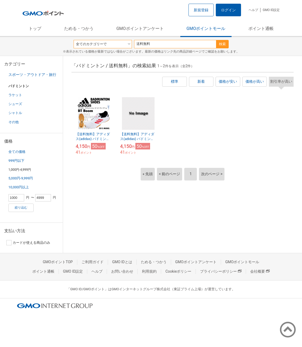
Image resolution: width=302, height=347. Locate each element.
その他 (13, 122)
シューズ (15, 104)
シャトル (15, 113)
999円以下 (16, 161)
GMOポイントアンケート (140, 28)
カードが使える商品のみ (28, 242)
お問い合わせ (122, 271)
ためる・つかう (79, 28)
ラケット (15, 95)
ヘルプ (253, 10)
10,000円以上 (18, 187)
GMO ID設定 (271, 10)
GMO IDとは (122, 262)
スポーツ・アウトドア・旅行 (32, 74)
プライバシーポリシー (221, 271)
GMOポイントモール (206, 28)
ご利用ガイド (92, 262)
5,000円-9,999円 (20, 178)
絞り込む (21, 207)
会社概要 (260, 271)
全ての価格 (16, 152)
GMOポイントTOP (58, 262)
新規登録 (201, 10)
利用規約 (149, 271)
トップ (35, 28)
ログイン (228, 10)
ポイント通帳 (261, 28)
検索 (222, 44)
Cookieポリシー (178, 271)
